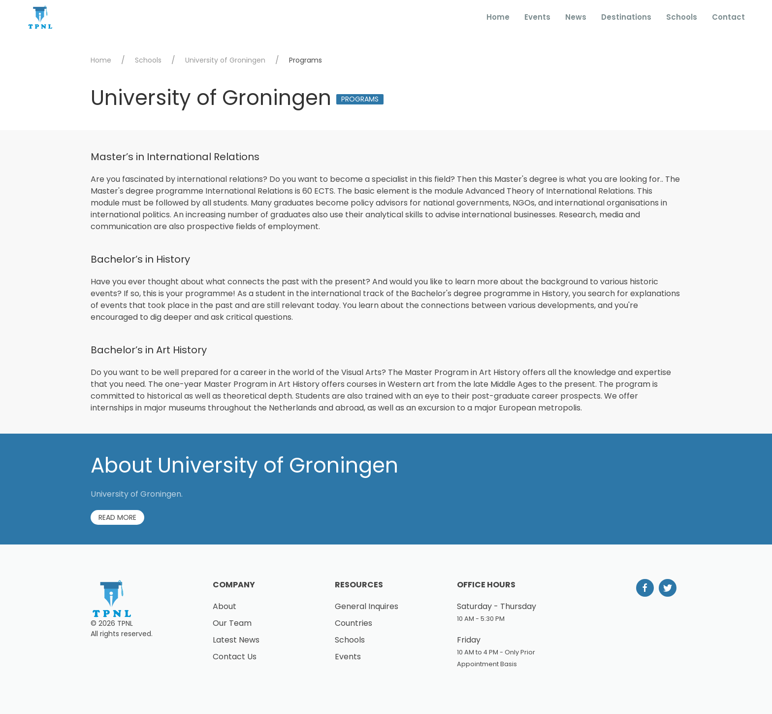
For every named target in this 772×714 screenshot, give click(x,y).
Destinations (626, 17)
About (224, 606)
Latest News (236, 640)
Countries (353, 623)
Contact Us (235, 656)
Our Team (232, 623)
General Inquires (366, 606)
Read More (117, 517)
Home (498, 17)
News (575, 17)
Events (537, 17)
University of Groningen (225, 60)
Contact (728, 17)
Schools (681, 17)
